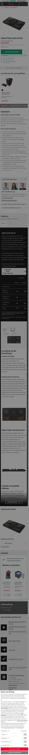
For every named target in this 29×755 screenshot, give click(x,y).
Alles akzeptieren (14, 749)
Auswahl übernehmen (14, 752)
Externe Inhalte (5, 745)
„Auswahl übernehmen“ (22, 720)
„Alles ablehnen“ (4, 707)
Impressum (20, 727)
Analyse (3, 734)
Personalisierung (6, 741)
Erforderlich (4, 731)
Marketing (4, 738)
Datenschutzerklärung (9, 727)
